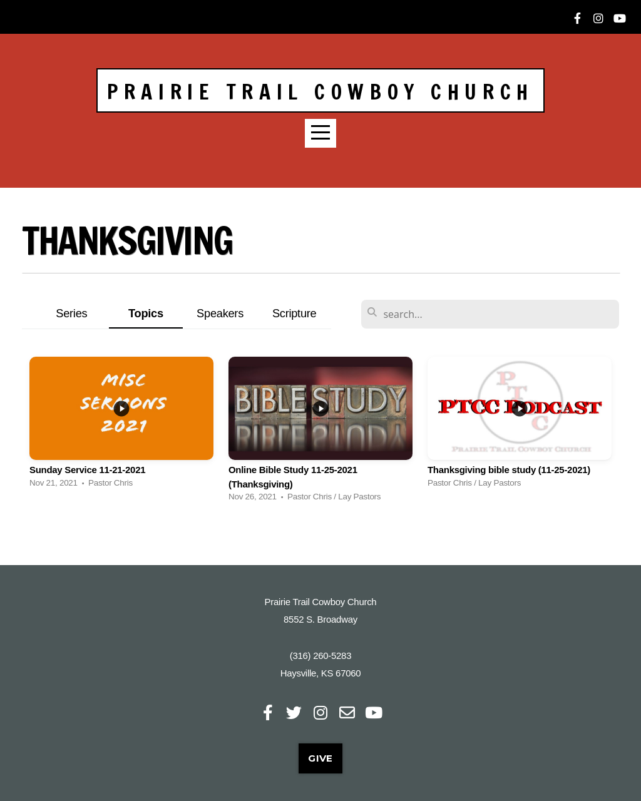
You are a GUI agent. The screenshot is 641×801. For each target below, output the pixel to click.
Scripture (294, 313)
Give (320, 758)
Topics (145, 313)
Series (71, 313)
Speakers (220, 313)
